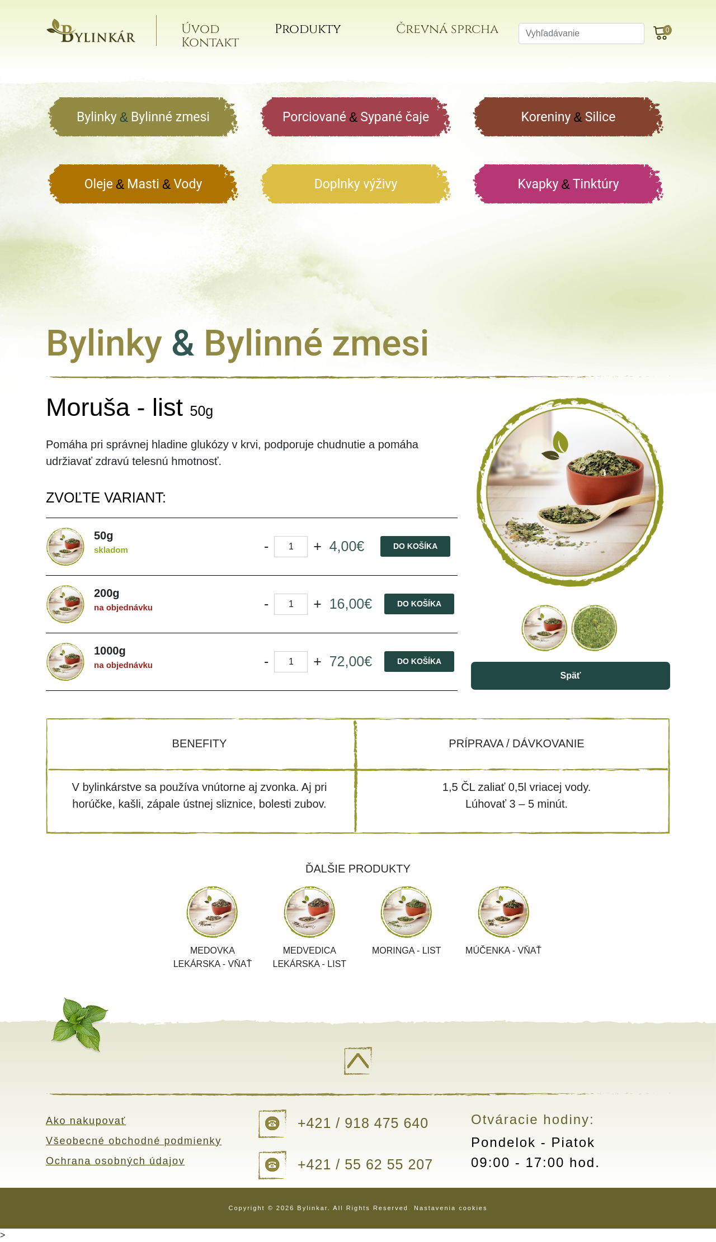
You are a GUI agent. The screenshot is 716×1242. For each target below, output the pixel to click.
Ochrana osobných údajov (117, 1161)
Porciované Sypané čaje (355, 117)
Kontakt (220, 46)
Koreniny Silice (568, 117)
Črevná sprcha (453, 32)
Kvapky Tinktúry (568, 185)
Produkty (315, 32)
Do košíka (415, 546)
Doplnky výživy (356, 184)
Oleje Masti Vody (143, 185)
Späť (570, 675)
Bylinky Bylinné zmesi (143, 117)
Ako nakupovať (87, 1120)
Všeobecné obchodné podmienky (136, 1140)
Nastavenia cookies (450, 1208)
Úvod (210, 32)
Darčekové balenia (143, 251)
